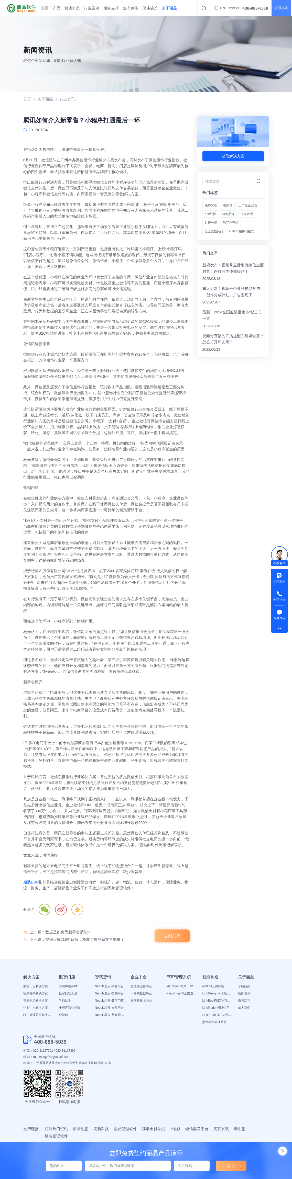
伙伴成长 (150, 8)
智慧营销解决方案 (35, 993)
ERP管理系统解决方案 (38, 1015)
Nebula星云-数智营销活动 (110, 1015)
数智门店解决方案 (35, 986)
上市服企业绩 (248, 205)
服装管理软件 (56, 1136)
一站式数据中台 (141, 993)
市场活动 (244, 1001)
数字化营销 (231, 223)
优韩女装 (221, 1129)
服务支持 (111, 8)
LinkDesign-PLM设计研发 (217, 993)
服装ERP (31, 882)
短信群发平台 (196, 1129)
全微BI (63, 1015)
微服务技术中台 (141, 1001)
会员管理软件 (125, 1129)
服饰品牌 (228, 214)
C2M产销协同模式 (241, 231)
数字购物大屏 (68, 993)
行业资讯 (67, 99)
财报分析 (211, 223)
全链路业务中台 (141, 986)
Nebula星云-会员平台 (109, 1008)
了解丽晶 (244, 986)
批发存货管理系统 (214, 1022)
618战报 (210, 214)
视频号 (227, 205)
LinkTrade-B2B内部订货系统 (217, 1015)
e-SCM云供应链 (213, 986)
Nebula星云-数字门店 (109, 1001)
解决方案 (72, 8)
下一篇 (77, 939)
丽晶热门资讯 (56, 1129)
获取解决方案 (233, 156)
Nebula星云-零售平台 (109, 986)
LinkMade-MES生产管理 (217, 1008)
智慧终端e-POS (69, 986)
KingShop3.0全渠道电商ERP (181, 993)
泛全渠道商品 (214, 231)
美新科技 (101, 1129)
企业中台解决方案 (35, 1008)
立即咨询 (281, 8)
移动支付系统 (153, 1129)
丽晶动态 (80, 1129)
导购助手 (65, 1001)
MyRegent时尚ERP (179, 986)
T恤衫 (175, 1129)
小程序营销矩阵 (69, 1008)
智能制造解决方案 (35, 1001)
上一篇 (60, 932)
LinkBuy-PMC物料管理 (217, 1001)
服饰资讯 (211, 205)
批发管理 (247, 214)
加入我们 (244, 1008)
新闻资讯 (244, 993)
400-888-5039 (50, 1042)
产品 (56, 8)
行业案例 (91, 8)
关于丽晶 (169, 8)
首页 (45, 8)
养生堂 (239, 1129)
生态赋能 (130, 8)
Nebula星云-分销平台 (109, 993)
